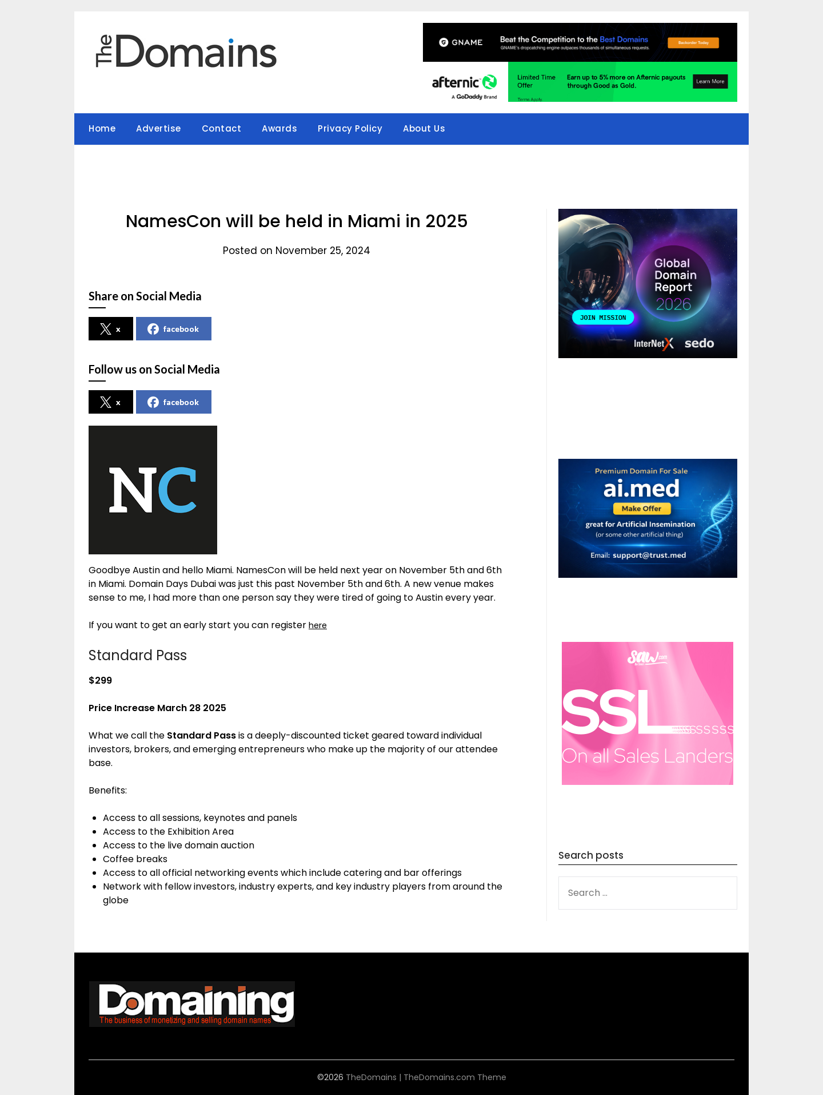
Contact (222, 128)
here (319, 625)
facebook (173, 329)
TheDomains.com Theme (454, 1077)
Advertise (158, 128)
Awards (279, 128)
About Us (424, 128)
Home (102, 128)
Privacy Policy (350, 128)
